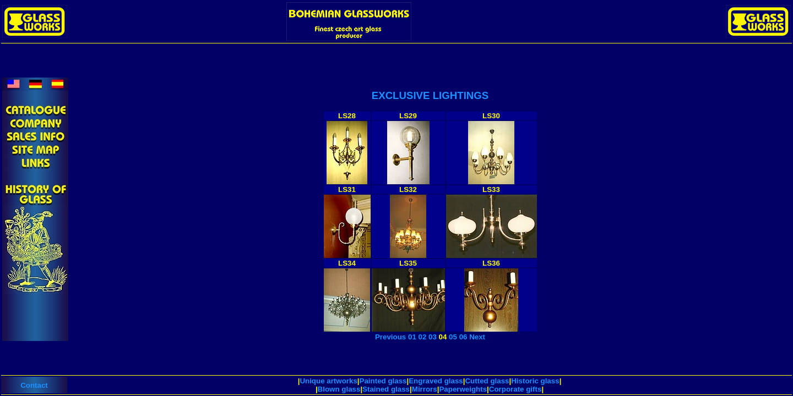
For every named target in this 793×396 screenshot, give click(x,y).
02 (423, 337)
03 (432, 337)
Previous (390, 337)
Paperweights (463, 389)
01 (412, 337)
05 (453, 337)
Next (477, 337)
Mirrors (424, 389)
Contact (34, 385)
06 (463, 337)
